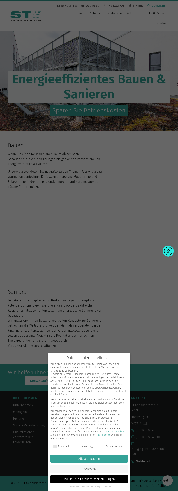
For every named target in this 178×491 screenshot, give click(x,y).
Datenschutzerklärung (114, 433)
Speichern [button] (89, 471)
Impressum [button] (106, 489)
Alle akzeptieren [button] (89, 461)
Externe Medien (112, 448)
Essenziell (61, 448)
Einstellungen (102, 437)
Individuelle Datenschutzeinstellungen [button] (89, 481)
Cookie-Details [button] (73, 489)
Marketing (85, 448)
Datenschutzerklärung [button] (91, 489)
